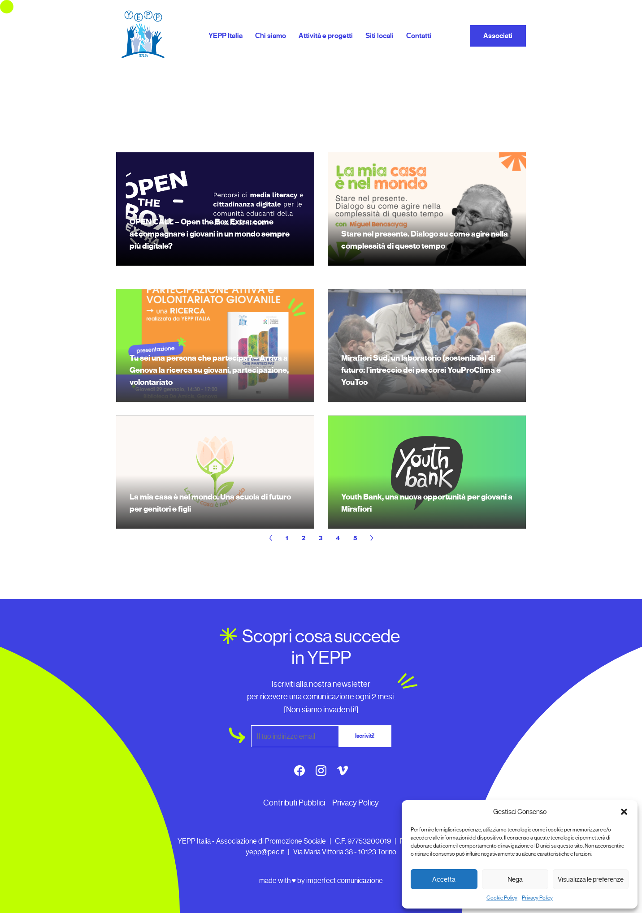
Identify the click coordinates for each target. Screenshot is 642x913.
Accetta (443, 879)
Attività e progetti (326, 35)
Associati (497, 35)
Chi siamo (270, 35)
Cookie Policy (501, 898)
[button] (624, 811)
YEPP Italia (225, 35)
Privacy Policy (537, 898)
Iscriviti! (364, 736)
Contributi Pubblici (294, 802)
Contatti (418, 35)
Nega (515, 879)
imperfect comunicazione (344, 880)
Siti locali (379, 35)
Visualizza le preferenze (591, 879)
